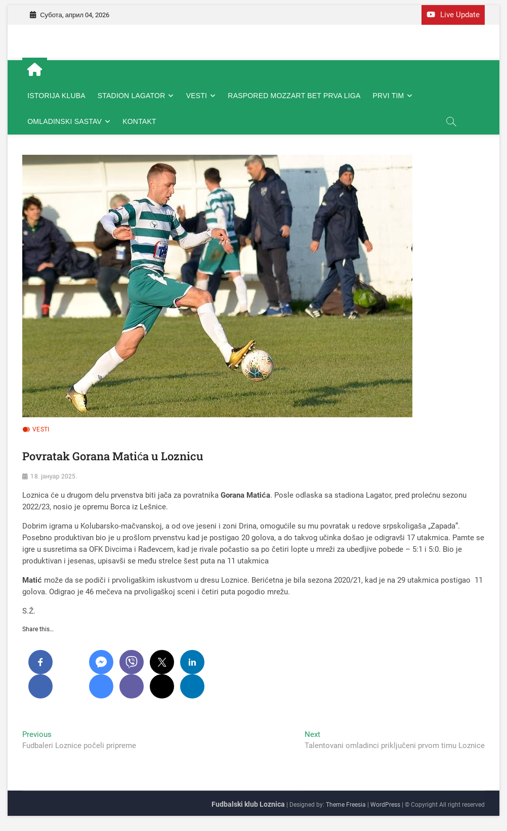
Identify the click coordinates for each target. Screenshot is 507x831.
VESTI (196, 96)
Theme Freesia (346, 804)
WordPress (385, 804)
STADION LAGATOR (131, 96)
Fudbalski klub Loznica (248, 804)
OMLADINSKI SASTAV (64, 121)
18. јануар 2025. (53, 476)
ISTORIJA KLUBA (56, 96)
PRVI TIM (388, 96)
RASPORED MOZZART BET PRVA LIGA (294, 96)
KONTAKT (139, 121)
